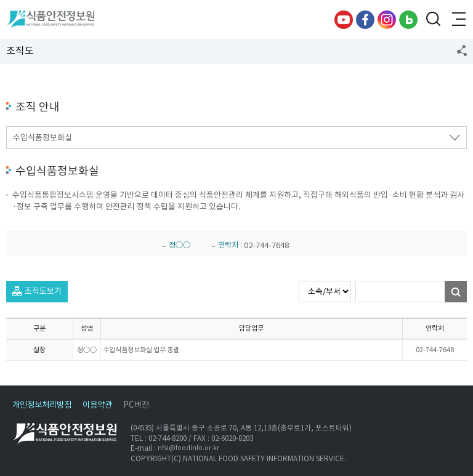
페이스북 (365, 19)
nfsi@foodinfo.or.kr (188, 448)
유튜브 (343, 19)
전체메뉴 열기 (457, 19)
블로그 (408, 19)
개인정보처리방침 (41, 405)
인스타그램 (387, 19)
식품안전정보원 (50, 19)
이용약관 (97, 405)
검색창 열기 (433, 19)
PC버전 (136, 405)
